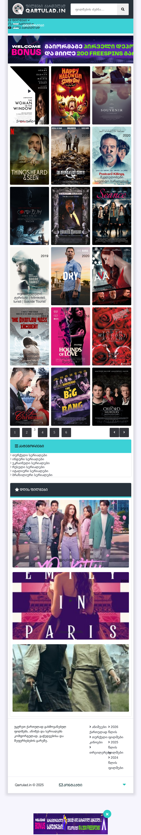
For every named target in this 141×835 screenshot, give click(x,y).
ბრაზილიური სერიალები (36, 513)
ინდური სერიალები (32, 469)
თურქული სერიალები (33, 458)
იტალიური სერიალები (34, 502)
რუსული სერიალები (32, 491)
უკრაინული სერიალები (34, 480)
